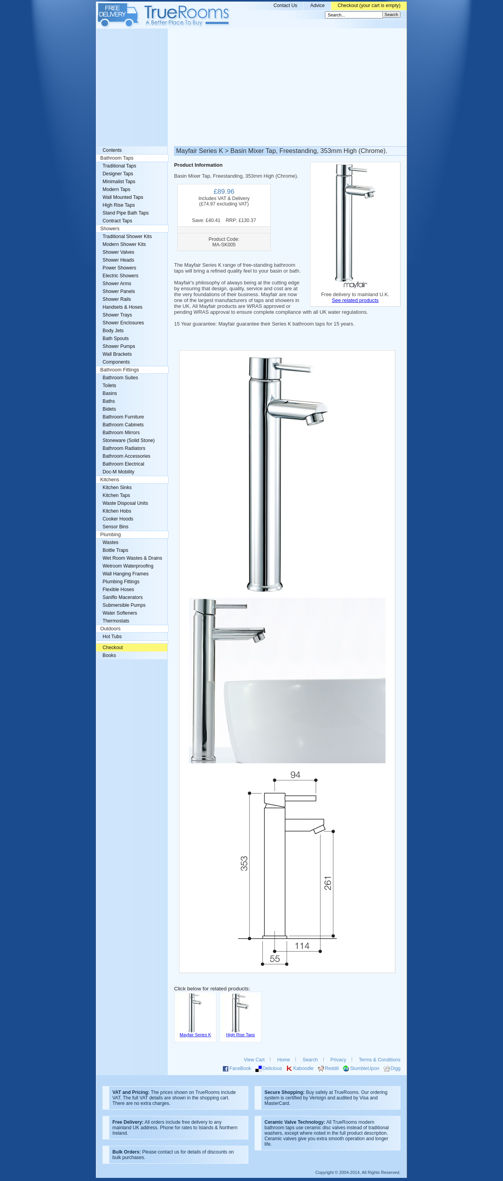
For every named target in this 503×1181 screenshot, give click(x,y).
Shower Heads (118, 260)
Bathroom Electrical (123, 464)
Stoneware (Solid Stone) (129, 440)
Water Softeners (120, 613)
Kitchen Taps (116, 495)
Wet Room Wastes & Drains (132, 558)
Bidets (109, 409)
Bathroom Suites (120, 377)
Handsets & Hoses (122, 307)
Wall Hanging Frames (126, 574)
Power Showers (119, 268)
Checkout (113, 647)
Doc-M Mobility (118, 472)
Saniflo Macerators (123, 597)
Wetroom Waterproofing (128, 566)
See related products (355, 300)
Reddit (332, 1068)
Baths (109, 401)
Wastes (110, 542)
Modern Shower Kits (124, 244)
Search (310, 1060)
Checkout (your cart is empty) (369, 5)
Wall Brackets (117, 354)
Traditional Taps (119, 166)
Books (109, 655)
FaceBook (240, 1068)
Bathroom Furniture (123, 417)
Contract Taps (117, 221)
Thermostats (116, 621)
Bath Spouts (116, 338)
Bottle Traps (115, 550)
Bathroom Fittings (119, 370)
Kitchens (109, 479)
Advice (317, 5)
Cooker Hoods (118, 519)
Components (116, 362)
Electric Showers (120, 275)
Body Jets (113, 330)
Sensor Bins (116, 527)
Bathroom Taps (116, 158)
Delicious (272, 1068)
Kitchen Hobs (117, 511)
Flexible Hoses (118, 589)
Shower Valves (118, 252)
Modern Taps (116, 189)
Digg (395, 1068)
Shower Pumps (119, 346)
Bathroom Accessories (127, 456)
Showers (109, 228)
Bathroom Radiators (124, 448)
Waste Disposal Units (125, 503)
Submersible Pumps (124, 605)
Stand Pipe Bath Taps (126, 213)
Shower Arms (117, 283)
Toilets (109, 385)
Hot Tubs (112, 636)
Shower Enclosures (123, 323)
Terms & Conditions (379, 1060)
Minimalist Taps (119, 181)
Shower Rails (117, 299)
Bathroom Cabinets (123, 425)
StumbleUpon (364, 1068)
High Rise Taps (119, 205)
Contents (112, 150)
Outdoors (110, 628)
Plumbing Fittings (121, 581)
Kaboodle (303, 1068)
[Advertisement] (251, 87)
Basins (110, 393)
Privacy (338, 1060)
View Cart (254, 1060)
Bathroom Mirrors (121, 432)
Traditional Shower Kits (127, 236)
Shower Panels (119, 291)
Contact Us (285, 5)
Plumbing (110, 534)
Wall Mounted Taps (123, 197)
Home (283, 1060)
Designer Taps (118, 174)
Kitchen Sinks (117, 487)
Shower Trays (117, 315)
